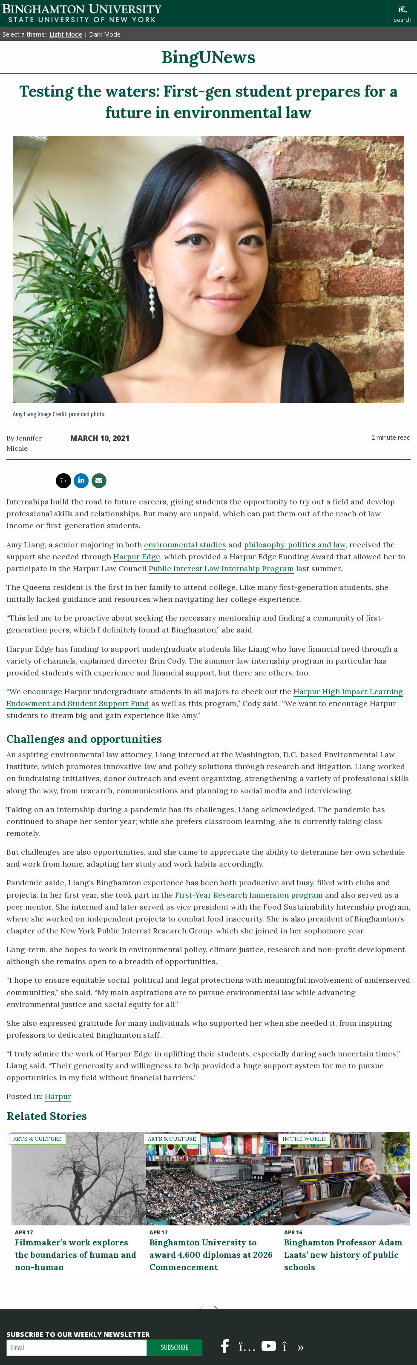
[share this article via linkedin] (81, 480)
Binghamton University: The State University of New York (81, 13)
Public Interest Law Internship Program (221, 568)
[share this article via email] (99, 480)
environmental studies (185, 544)
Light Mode (65, 34)
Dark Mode (105, 34)
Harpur (58, 1096)
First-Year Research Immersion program (249, 895)
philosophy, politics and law (294, 544)
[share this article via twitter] (63, 480)
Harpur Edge (136, 556)
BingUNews (208, 57)
